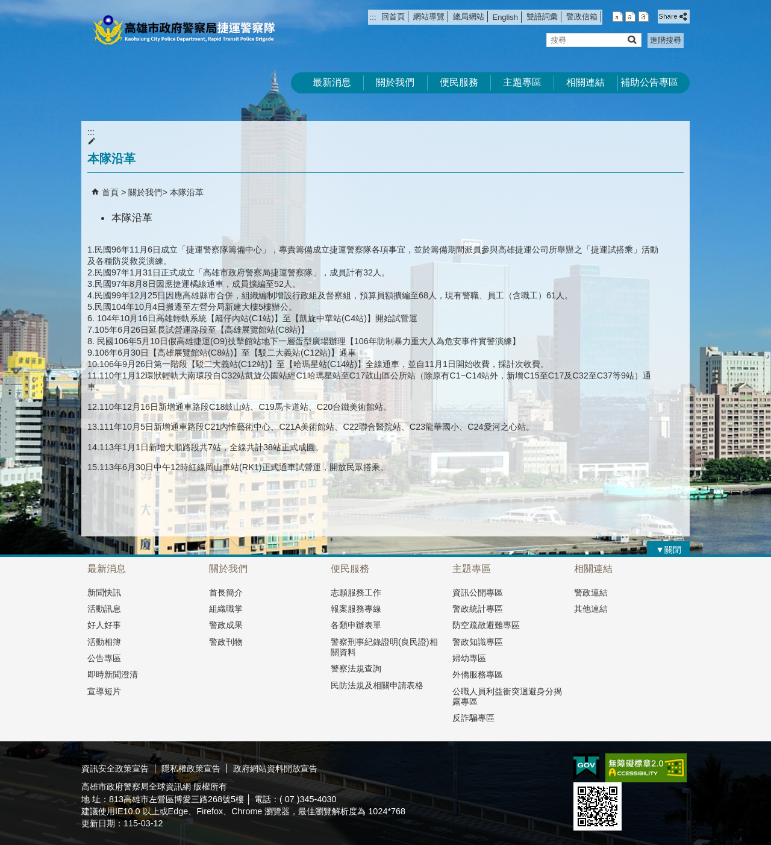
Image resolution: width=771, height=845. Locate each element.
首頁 (110, 192)
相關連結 (585, 82)
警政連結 (591, 592)
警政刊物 (226, 642)
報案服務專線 (356, 609)
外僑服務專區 (477, 674)
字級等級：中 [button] (630, 16)
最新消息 (332, 82)
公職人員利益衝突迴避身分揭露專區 (507, 696)
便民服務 (459, 82)
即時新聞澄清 (112, 674)
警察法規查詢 (356, 668)
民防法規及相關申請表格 (377, 685)
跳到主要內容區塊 (6, 6)
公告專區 (104, 658)
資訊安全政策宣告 (115, 768)
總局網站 (468, 16)
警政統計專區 (477, 609)
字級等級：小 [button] (618, 16)
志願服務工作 (356, 592)
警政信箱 (582, 16)
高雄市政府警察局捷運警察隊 (183, 30)
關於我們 (395, 82)
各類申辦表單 (356, 625)
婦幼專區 (469, 658)
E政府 (586, 767)
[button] (631, 39)
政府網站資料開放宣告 (275, 768)
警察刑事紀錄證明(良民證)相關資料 (384, 647)
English (505, 17)
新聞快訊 (104, 592)
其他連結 (591, 609)
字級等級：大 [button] (643, 16)
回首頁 (393, 16)
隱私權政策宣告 (190, 768)
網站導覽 (429, 16)
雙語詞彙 (542, 16)
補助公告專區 (649, 82)
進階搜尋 (665, 40)
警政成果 (226, 625)
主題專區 (522, 82)
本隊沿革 (187, 192)
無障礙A (646, 767)
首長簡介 (226, 592)
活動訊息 (104, 609)
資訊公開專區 (477, 592)
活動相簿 (104, 642)
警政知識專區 (477, 642)
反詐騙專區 (473, 718)
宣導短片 (104, 691)
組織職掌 (226, 609)
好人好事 (104, 625)
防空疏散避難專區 (486, 625)
